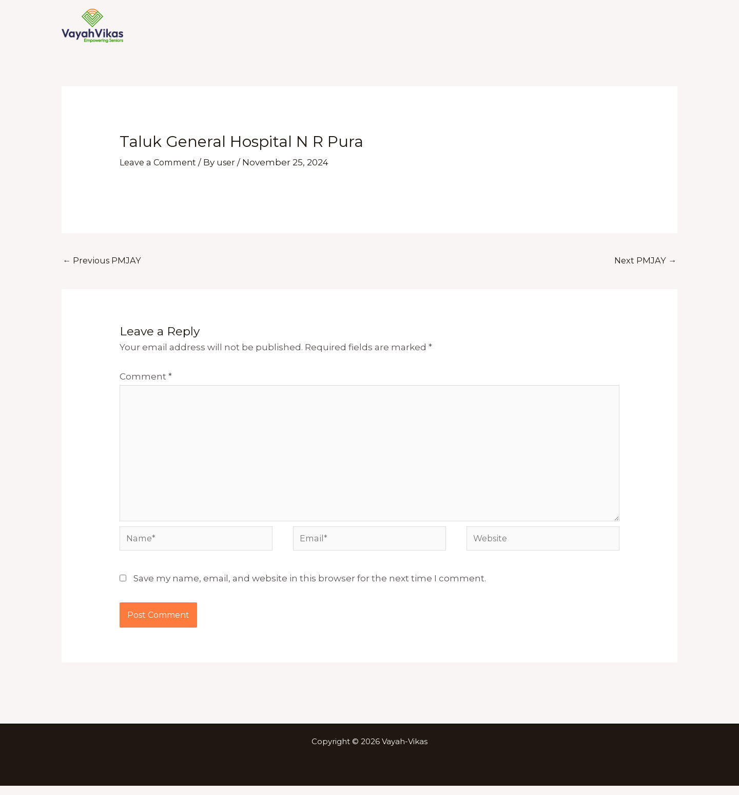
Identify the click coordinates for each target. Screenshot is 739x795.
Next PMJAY (644, 261)
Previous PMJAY (103, 261)
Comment (146, 377)
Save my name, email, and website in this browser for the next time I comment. (309, 587)
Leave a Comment (161, 162)
